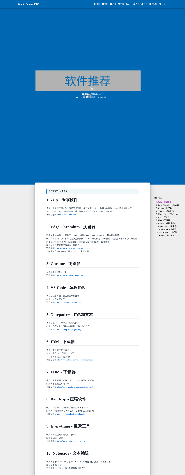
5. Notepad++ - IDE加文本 (167, 214)
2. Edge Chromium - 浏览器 (167, 205)
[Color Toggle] (165, 4)
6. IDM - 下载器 (163, 217)
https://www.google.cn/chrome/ (70, 275)
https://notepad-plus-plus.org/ (69, 329)
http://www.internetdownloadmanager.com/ (75, 360)
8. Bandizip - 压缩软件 (165, 223)
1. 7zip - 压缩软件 (163, 202)
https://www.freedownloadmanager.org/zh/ (75, 387)
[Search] (160, 4)
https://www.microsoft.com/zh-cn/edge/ (73, 248)
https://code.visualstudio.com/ (69, 302)
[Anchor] (79, 200)
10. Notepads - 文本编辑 (166, 229)
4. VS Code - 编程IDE (165, 211)
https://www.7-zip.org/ (66, 215)
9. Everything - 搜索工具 (166, 226)
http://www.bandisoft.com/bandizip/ (72, 414)
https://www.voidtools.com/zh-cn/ (71, 441)
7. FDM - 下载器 (163, 220)
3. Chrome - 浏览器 (164, 208)
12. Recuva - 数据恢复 (165, 235)
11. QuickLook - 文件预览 (167, 232)
